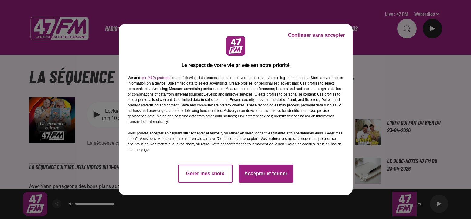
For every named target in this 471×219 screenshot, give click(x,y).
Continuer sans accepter (316, 35)
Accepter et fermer (265, 173)
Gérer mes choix (205, 173)
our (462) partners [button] (155, 78)
